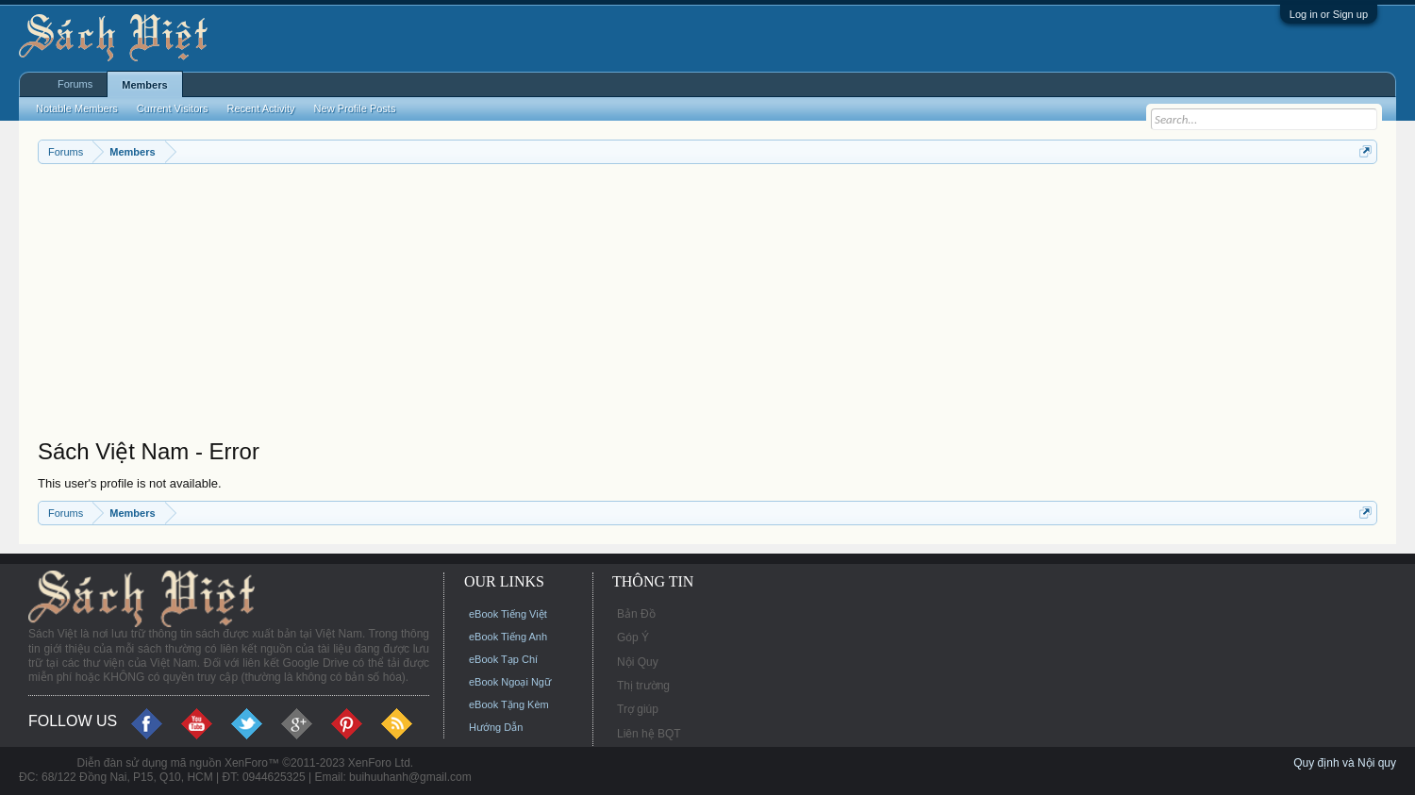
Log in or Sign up (1329, 14)
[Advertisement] (604, 306)
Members (144, 85)
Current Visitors (172, 108)
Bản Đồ (636, 614)
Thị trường (643, 685)
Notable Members (77, 108)
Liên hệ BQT (649, 733)
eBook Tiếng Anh (508, 636)
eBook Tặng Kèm (509, 704)
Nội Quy (637, 662)
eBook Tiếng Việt (508, 614)
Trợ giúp (637, 709)
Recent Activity (260, 108)
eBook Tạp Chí (503, 659)
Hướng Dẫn (496, 727)
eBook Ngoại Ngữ (510, 681)
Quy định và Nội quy (1344, 763)
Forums (75, 84)
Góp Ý (633, 637)
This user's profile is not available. (130, 483)
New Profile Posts (355, 108)
